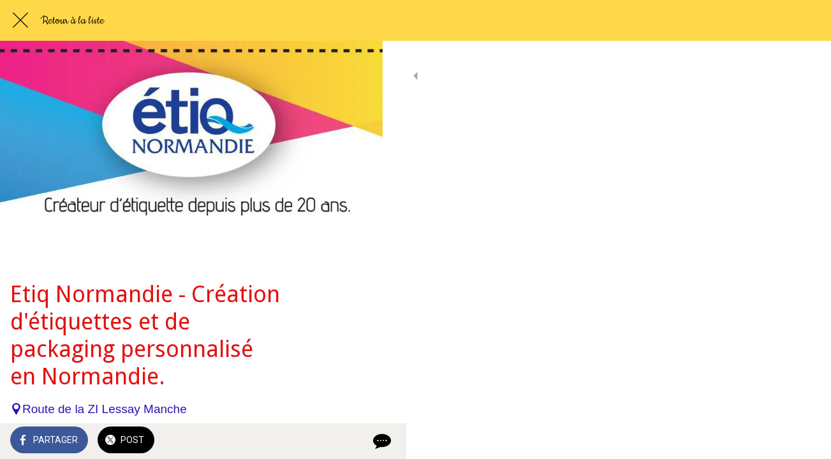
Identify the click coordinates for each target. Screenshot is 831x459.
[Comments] (357, 441)
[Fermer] (20, 20)
